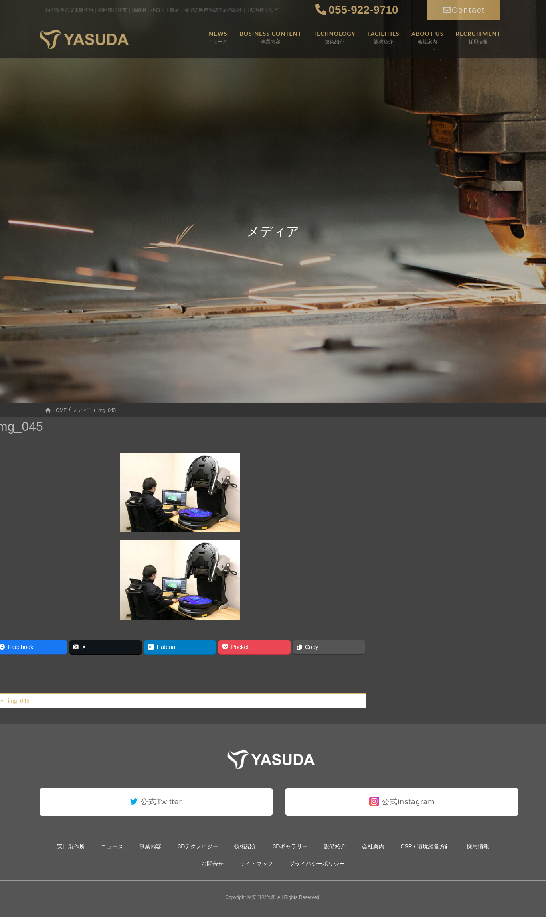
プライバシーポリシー (317, 863)
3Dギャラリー (290, 846)
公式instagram (402, 801)
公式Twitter (156, 801)
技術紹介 (245, 846)
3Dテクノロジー (198, 846)
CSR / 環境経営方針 (425, 846)
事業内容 (150, 846)
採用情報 (478, 846)
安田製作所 (71, 846)
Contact (464, 10)
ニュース (112, 846)
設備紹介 (335, 846)
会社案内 (373, 846)
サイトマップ (256, 863)
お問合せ (212, 863)
